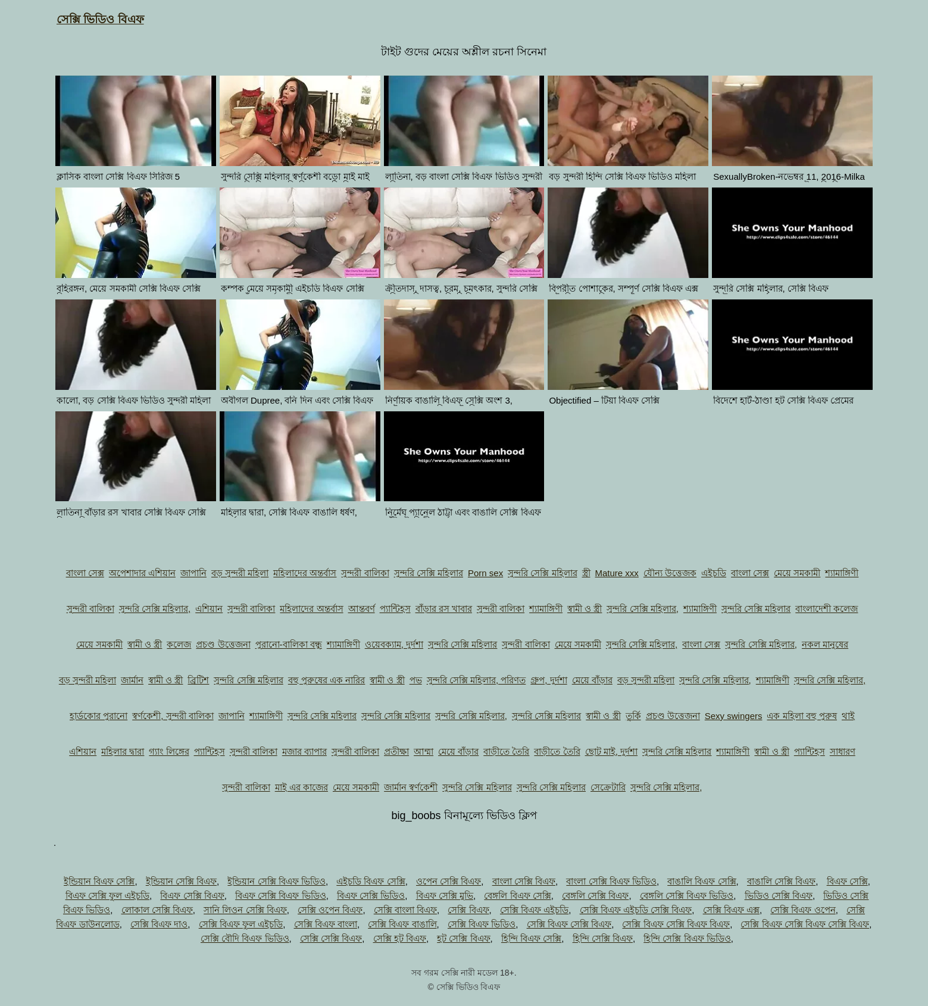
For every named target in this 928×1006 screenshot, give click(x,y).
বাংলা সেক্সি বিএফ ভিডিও (611, 881)
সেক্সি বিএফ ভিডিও (481, 924)
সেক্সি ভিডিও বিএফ (100, 19)
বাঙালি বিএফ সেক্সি (701, 881)
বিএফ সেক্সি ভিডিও (371, 896)
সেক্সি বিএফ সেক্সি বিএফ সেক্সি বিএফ (804, 924)
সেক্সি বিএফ (468, 910)
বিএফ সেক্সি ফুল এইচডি (107, 896)
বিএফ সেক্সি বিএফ (192, 896)
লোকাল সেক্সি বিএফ (157, 910)
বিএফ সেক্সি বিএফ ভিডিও (280, 896)
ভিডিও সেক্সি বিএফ (779, 896)
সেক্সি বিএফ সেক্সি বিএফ (569, 924)
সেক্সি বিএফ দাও (159, 924)
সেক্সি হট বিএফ (399, 938)
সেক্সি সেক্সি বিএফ (331, 938)
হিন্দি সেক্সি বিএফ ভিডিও (687, 938)
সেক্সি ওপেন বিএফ (330, 910)
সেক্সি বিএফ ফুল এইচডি (241, 924)
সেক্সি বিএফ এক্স (731, 910)
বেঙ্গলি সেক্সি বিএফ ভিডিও (687, 896)
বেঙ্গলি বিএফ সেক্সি (517, 896)
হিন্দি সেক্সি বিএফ (603, 938)
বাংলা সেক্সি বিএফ (523, 881)
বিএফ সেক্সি (847, 881)
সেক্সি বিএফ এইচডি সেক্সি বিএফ (636, 910)
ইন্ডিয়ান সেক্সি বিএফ (181, 881)
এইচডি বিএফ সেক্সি (370, 881)
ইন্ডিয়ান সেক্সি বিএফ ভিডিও (276, 881)
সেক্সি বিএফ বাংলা (325, 924)
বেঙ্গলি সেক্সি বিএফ (595, 896)
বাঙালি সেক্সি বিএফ (781, 881)
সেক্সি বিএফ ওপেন (802, 910)
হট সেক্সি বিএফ (463, 938)
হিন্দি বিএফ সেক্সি (531, 938)
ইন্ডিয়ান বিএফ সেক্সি (99, 881)
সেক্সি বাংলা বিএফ (405, 910)
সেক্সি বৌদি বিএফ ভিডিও (245, 938)
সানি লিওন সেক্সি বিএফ (245, 910)
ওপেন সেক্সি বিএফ (448, 881)
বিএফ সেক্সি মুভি (444, 896)
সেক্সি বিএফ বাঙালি (402, 924)
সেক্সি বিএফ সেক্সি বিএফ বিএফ (676, 924)
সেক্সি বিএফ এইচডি (534, 910)
